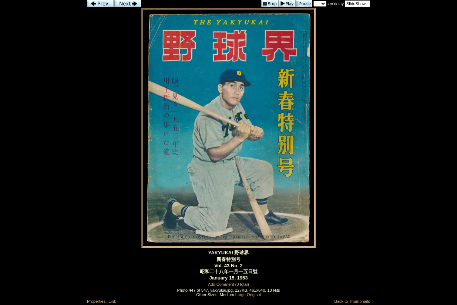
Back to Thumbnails (352, 301)
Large (240, 294)
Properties (96, 301)
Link (112, 301)
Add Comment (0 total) (228, 284)
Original (254, 294)
